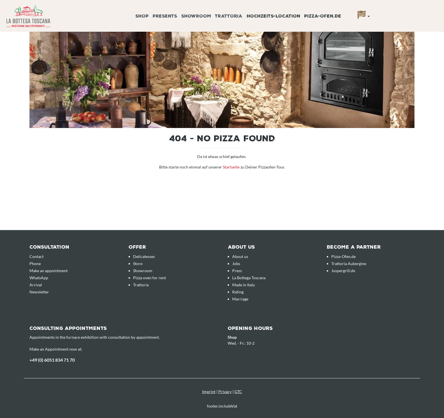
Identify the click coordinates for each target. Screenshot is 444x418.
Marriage (240, 299)
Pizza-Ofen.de (343, 256)
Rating (238, 291)
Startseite (231, 167)
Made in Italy (243, 284)
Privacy (225, 391)
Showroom (142, 270)
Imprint (208, 391)
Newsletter (39, 291)
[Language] (364, 16)
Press (237, 270)
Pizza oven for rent (149, 277)
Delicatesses (144, 256)
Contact (36, 256)
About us (240, 256)
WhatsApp (38, 277)
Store (137, 263)
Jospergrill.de (343, 270)
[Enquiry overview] (395, 9)
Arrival (35, 284)
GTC (238, 391)
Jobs (236, 263)
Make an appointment (48, 270)
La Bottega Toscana (249, 277)
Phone (35, 263)
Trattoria (141, 284)
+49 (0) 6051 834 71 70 (52, 359)
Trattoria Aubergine (348, 263)
